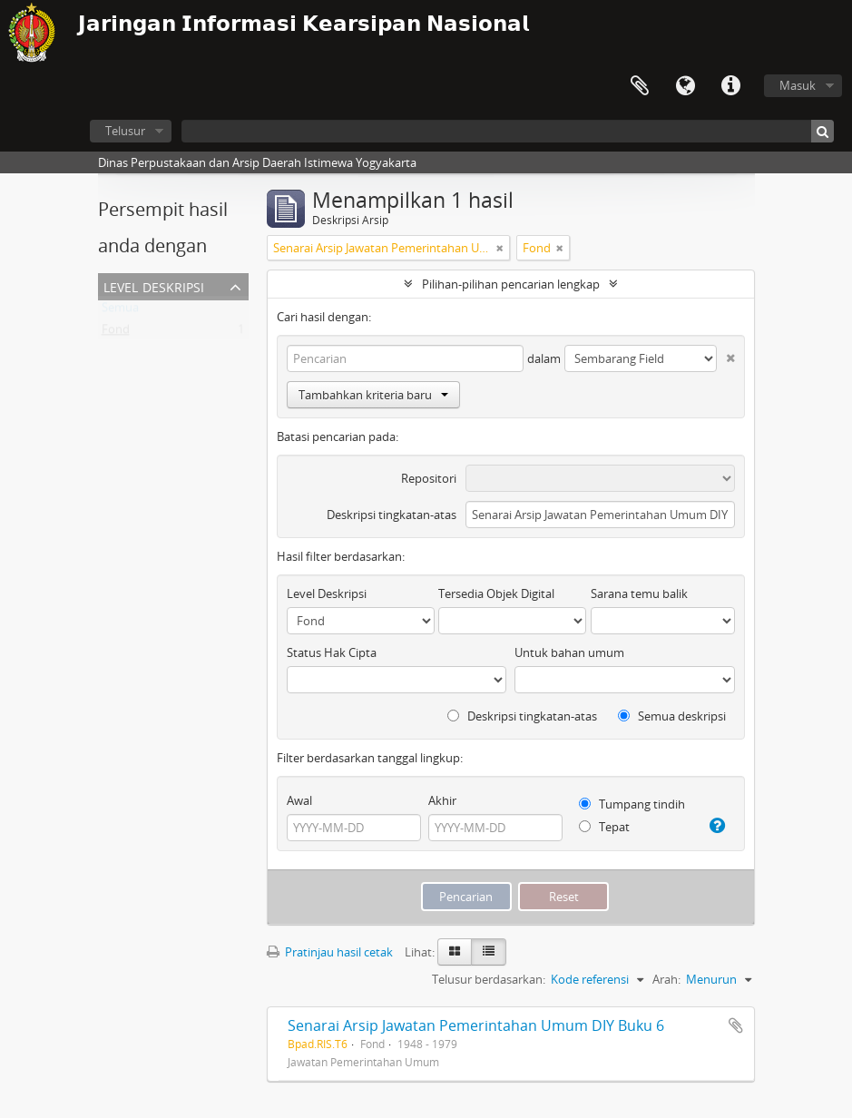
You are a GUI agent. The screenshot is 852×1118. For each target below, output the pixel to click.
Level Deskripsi (153, 285)
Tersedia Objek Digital (496, 593)
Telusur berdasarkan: (488, 979)
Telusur (125, 131)
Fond (116, 333)
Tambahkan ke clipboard (736, 1025)
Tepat (604, 827)
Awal (299, 800)
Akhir (442, 800)
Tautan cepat (730, 86)
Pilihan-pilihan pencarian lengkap (511, 284)
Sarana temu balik (639, 593)
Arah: (666, 979)
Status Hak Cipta (332, 652)
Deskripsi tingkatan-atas (391, 514)
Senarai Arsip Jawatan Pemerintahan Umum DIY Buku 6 (476, 1025)
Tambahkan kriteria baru (373, 395)
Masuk (797, 85)
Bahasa (685, 86)
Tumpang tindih (632, 804)
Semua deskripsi (672, 716)
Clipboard (639, 86)
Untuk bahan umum (569, 652)
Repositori (428, 478)
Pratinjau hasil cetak (330, 952)
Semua (120, 311)
